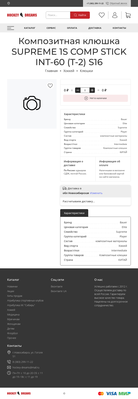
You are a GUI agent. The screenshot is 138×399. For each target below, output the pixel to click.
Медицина (13, 314)
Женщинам (13, 324)
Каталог (29, 28)
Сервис (51, 28)
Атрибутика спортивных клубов (25, 300)
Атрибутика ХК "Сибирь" (21, 305)
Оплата (72, 28)
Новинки (12, 286)
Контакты (119, 28)
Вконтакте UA (58, 291)
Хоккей (68, 71)
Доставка (94, 28)
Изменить (96, 193)
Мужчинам (13, 319)
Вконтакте (57, 286)
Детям (10, 328)
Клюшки (86, 71)
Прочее (11, 338)
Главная (51, 71)
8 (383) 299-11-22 (23, 362)
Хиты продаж (14, 295)
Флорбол (12, 333)
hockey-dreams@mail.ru (26, 367)
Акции (10, 291)
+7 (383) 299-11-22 (95, 3)
